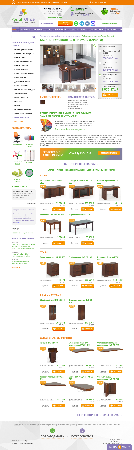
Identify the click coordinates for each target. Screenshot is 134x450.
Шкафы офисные (21, 98)
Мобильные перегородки (24, 90)
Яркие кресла (17, 144)
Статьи (109, 30)
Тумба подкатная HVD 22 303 (52, 257)
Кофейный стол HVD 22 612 (81, 214)
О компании (25, 30)
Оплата (67, 30)
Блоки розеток (20, 78)
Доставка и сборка (80, 30)
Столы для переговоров (24, 74)
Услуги (47, 30)
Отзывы (73, 425)
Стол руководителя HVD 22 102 (111, 52)
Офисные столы (20, 58)
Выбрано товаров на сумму (116, 12)
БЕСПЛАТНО (79, 10)
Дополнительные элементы (101, 169)
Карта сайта (96, 425)
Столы (51, 169)
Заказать (111, 95)
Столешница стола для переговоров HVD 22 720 (108, 344)
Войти (91, 2)
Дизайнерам (57, 30)
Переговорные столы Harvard (99, 415)
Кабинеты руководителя (24, 54)
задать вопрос (28, 233)
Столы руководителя (23, 62)
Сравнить (45, 209)
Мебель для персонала (23, 50)
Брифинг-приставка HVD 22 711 (109, 181)
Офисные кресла (21, 66)
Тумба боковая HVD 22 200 (111, 64)
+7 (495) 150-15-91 (52, 8)
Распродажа (19, 122)
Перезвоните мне (55, 17)
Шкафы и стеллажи (75, 169)
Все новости (16, 267)
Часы (29, 179)
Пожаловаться (82, 436)
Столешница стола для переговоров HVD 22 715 (79, 344)
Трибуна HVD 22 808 (49, 343)
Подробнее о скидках (57, 2)
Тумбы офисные (20, 94)
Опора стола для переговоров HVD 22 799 (108, 378)
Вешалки (17, 102)
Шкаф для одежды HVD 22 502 (80, 301)
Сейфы (17, 106)
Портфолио (38, 30)
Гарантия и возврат (84, 425)
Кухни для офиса (21, 86)
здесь (18, 222)
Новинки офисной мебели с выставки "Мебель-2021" (22, 262)
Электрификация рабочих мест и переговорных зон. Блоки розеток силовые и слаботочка (23, 246)
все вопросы (16, 233)
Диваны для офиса (22, 82)
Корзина (114, 9)
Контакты (117, 30)
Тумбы (59, 169)
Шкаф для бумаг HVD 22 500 (111, 76)
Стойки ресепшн (21, 70)
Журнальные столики (23, 114)
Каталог (15, 30)
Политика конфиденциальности (23, 443)
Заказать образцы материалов (70, 129)
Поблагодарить (52, 436)
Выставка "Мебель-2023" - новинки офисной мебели (21, 255)
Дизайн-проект (97, 30)
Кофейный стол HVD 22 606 (52, 214)
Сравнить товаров (119, 447)
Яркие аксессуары (21, 118)
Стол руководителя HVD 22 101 (51, 181)
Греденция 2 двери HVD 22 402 (109, 258)
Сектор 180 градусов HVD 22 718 (81, 378)
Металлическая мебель (23, 110)
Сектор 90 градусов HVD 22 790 (52, 378)
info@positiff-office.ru (109, 24)
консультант (65, 23)
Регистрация (100, 2)
